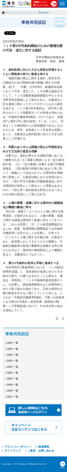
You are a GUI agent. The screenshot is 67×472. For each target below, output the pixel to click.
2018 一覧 (12, 390)
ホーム (8, 13)
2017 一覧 (12, 396)
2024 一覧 (12, 354)
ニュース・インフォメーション (24, 13)
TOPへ (62, 464)
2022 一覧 (12, 366)
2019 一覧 (12, 384)
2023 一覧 (12, 360)
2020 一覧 (12, 378)
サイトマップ (12, 450)
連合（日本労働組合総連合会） (8, 4)
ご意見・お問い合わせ (41, 450)
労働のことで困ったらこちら (40, 3)
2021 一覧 (12, 372)
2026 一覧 (12, 342)
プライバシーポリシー (17, 446)
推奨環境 (43, 446)
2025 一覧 (12, 348)
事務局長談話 (43, 13)
